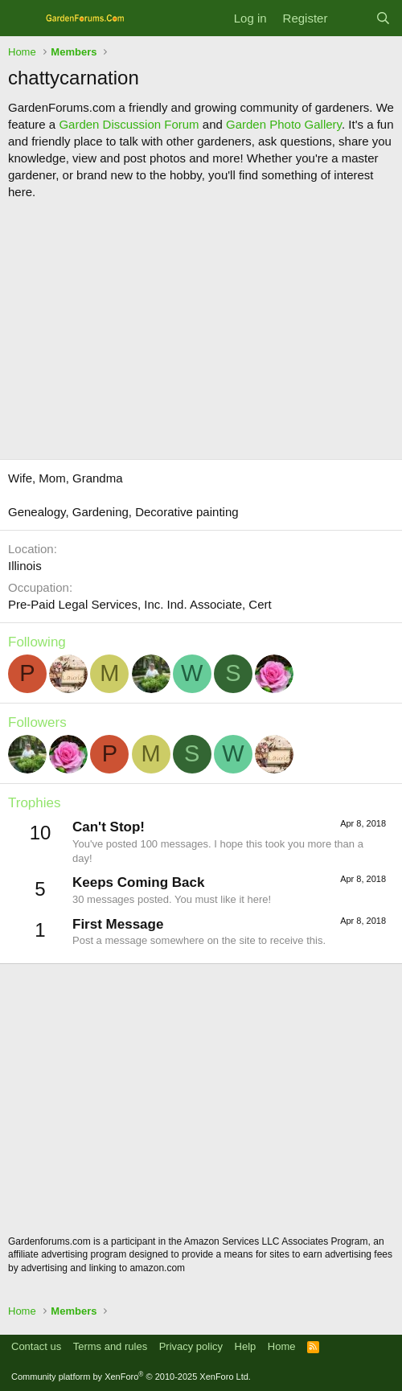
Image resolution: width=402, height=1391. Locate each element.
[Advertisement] (201, 329)
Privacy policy (191, 1346)
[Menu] (22, 18)
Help (245, 1346)
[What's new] (351, 18)
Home (282, 1346)
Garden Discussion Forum (129, 124)
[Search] (383, 18)
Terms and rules (110, 1346)
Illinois (25, 565)
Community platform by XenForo (131, 1376)
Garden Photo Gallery (284, 124)
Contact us (36, 1346)
